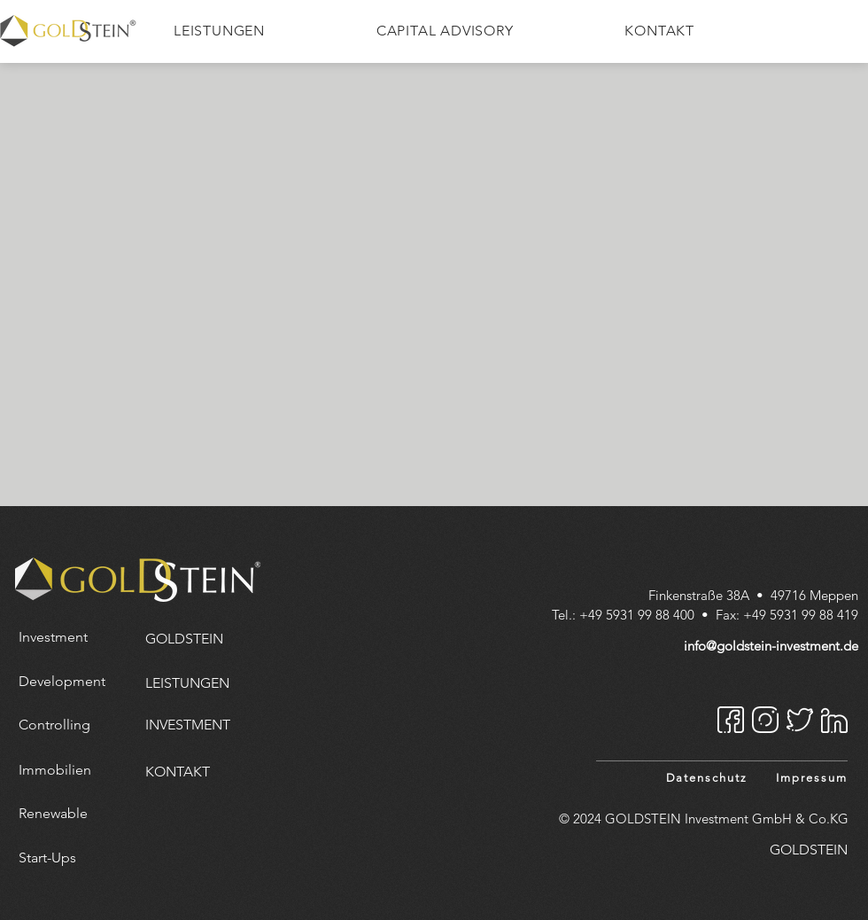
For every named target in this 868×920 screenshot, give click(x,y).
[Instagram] (765, 719)
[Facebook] (730, 719)
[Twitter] (800, 719)
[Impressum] (810, 777)
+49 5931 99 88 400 (636, 614)
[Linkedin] (834, 719)
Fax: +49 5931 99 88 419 (787, 614)
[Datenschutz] (704, 777)
